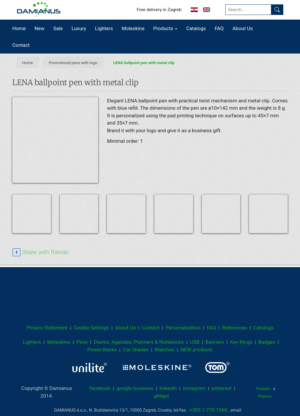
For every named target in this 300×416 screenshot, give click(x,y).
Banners (214, 342)
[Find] (277, 9)
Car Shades (136, 350)
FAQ (219, 28)
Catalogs (196, 28)
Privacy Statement (47, 328)
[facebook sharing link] (40, 252)
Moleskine (133, 28)
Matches (164, 350)
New (40, 28)
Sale (58, 28)
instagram (194, 388)
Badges (266, 342)
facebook (99, 388)
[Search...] (248, 9)
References (235, 328)
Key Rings (241, 342)
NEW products (196, 350)
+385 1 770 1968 (208, 410)
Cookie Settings (91, 328)
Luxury (78, 28)
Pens (82, 342)
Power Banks (102, 350)
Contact (21, 45)
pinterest (222, 388)
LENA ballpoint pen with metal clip (144, 62)
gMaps (161, 396)
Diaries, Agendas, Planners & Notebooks (139, 342)
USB (194, 342)
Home (19, 28)
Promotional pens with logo (73, 62)
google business (134, 388)
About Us (242, 28)
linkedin (168, 388)
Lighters (104, 28)
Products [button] (165, 28)
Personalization (183, 328)
